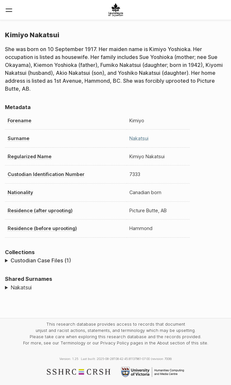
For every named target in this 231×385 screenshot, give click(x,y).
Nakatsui (138, 138)
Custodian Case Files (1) (41, 260)
